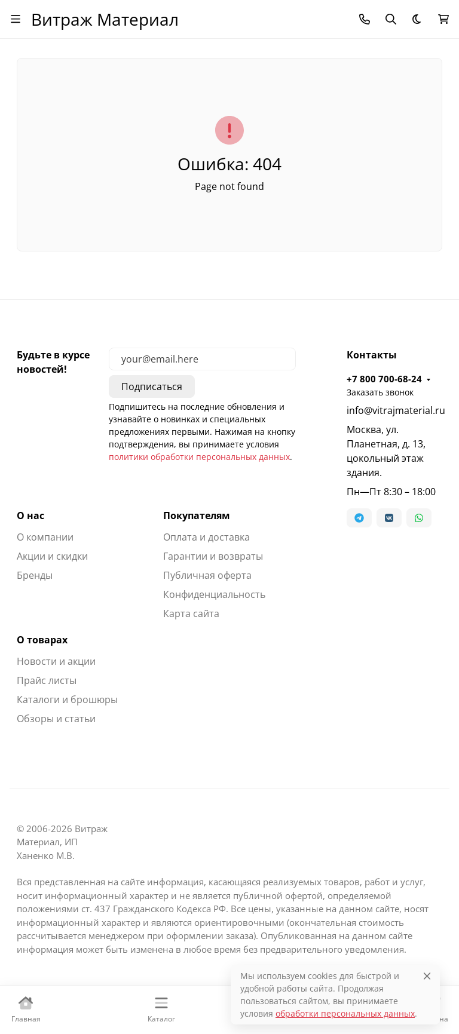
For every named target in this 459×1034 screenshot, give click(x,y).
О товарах (42, 640)
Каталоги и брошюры (67, 699)
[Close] (427, 975)
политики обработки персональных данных (199, 456)
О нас (30, 515)
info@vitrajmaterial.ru (394, 410)
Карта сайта (191, 613)
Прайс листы (46, 680)
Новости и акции (56, 661)
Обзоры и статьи (56, 718)
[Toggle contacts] (364, 19)
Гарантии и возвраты (213, 556)
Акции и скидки (52, 556)
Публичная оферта (207, 575)
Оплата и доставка (206, 537)
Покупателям (196, 515)
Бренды (35, 575)
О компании (45, 537)
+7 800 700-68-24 (384, 379)
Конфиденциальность (214, 594)
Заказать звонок (380, 392)
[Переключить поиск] (391, 19)
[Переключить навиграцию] (15, 19)
